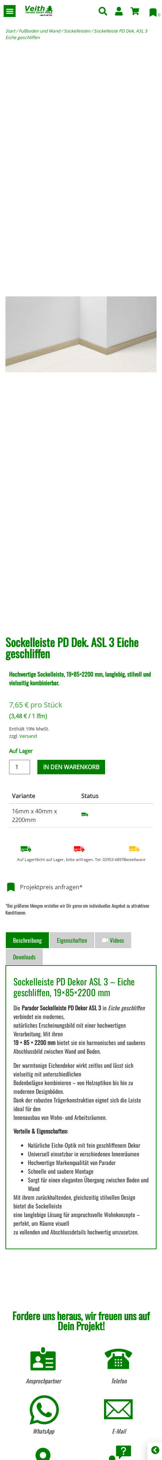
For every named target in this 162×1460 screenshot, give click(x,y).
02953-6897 (113, 859)
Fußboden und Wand (39, 31)
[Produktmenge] (19, 767)
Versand (28, 736)
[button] (10, 11)
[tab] (27, 940)
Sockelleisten (77, 31)
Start (10, 31)
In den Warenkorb (71, 767)
